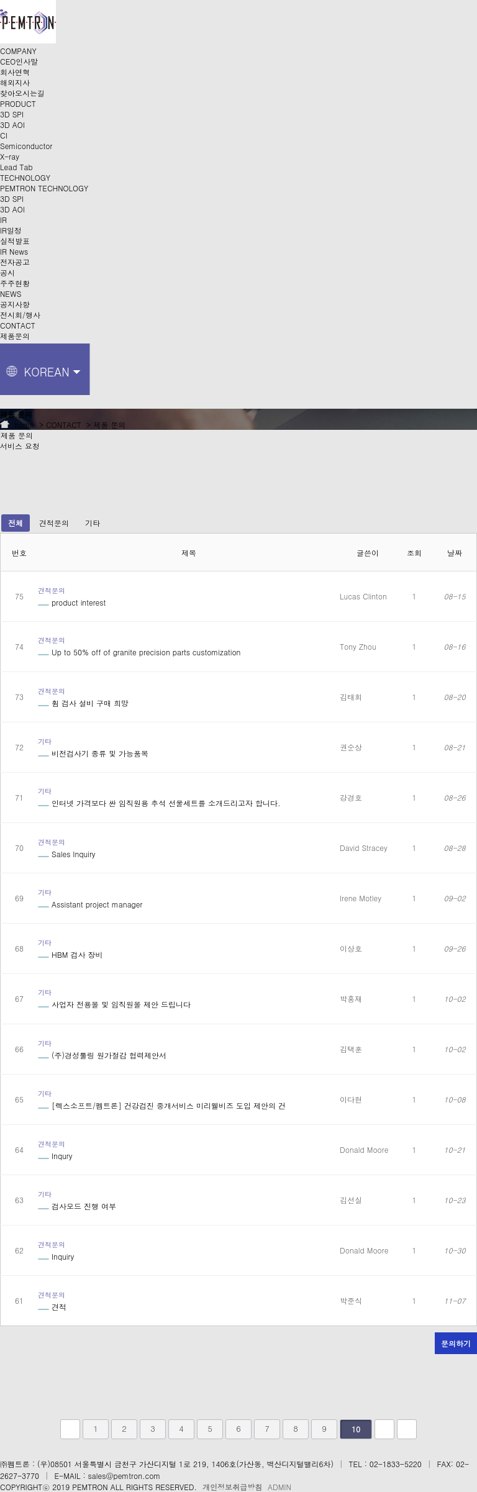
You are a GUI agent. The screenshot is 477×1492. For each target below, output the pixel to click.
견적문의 (54, 522)
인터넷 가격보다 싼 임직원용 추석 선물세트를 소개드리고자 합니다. (159, 803)
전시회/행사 (20, 314)
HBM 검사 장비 (70, 954)
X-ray (9, 156)
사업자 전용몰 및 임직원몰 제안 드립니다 (114, 1004)
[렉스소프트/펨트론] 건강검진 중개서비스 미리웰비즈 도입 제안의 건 (162, 1105)
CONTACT (17, 325)
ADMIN (279, 1486)
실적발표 (15, 240)
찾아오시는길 (22, 93)
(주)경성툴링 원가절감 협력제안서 (102, 1055)
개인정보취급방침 (232, 1486)
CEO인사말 (19, 61)
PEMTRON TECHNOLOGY (44, 188)
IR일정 (11, 230)
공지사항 (15, 304)
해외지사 (15, 82)
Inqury (55, 1155)
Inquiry (56, 1256)
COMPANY (18, 50)
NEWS (10, 293)
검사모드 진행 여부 (77, 1206)
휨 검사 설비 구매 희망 (83, 703)
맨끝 (407, 1429)
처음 (70, 1429)
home (17, 424)
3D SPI (12, 114)
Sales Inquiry (67, 853)
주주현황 (15, 283)
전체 (15, 522)
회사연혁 (15, 71)
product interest (72, 602)
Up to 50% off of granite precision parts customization (139, 652)
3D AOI (12, 124)
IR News (14, 251)
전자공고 (15, 262)
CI (3, 135)
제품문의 (15, 335)
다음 (384, 1429)
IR (3, 219)
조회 (414, 552)
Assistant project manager (90, 904)
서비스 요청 (20, 445)
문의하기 (456, 1343)
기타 (92, 522)
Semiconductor (26, 145)
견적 (52, 1306)
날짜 (454, 552)
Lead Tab (16, 166)
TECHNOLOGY (25, 177)
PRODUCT (18, 103)
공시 (7, 272)
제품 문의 (17, 435)
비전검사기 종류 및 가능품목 (93, 753)
